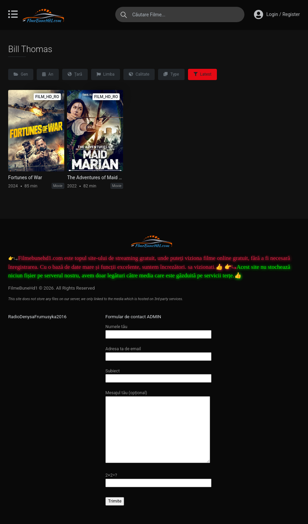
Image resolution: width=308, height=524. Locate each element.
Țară (75, 74)
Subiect (158, 374)
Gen (21, 74)
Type (171, 74)
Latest (202, 74)
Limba (106, 74)
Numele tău (158, 330)
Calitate (139, 74)
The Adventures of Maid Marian (95, 177)
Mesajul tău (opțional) (157, 427)
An (47, 74)
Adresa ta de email (158, 352)
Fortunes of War (25, 177)
